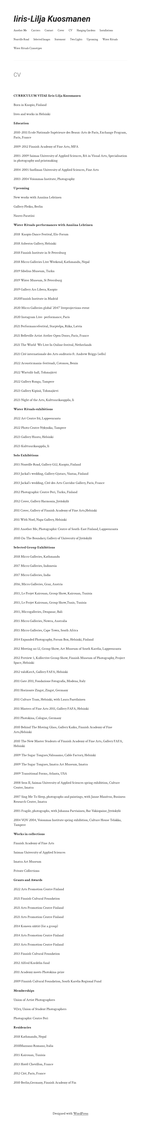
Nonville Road (21, 39)
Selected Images (41, 39)
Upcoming (92, 39)
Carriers (35, 30)
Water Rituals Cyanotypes (28, 48)
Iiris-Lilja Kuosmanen (52, 19)
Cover (61, 30)
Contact (49, 30)
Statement (60, 39)
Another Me (20, 30)
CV (70, 30)
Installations (106, 30)
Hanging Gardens (86, 30)
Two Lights (76, 39)
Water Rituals (110, 39)
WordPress (80, 1113)
